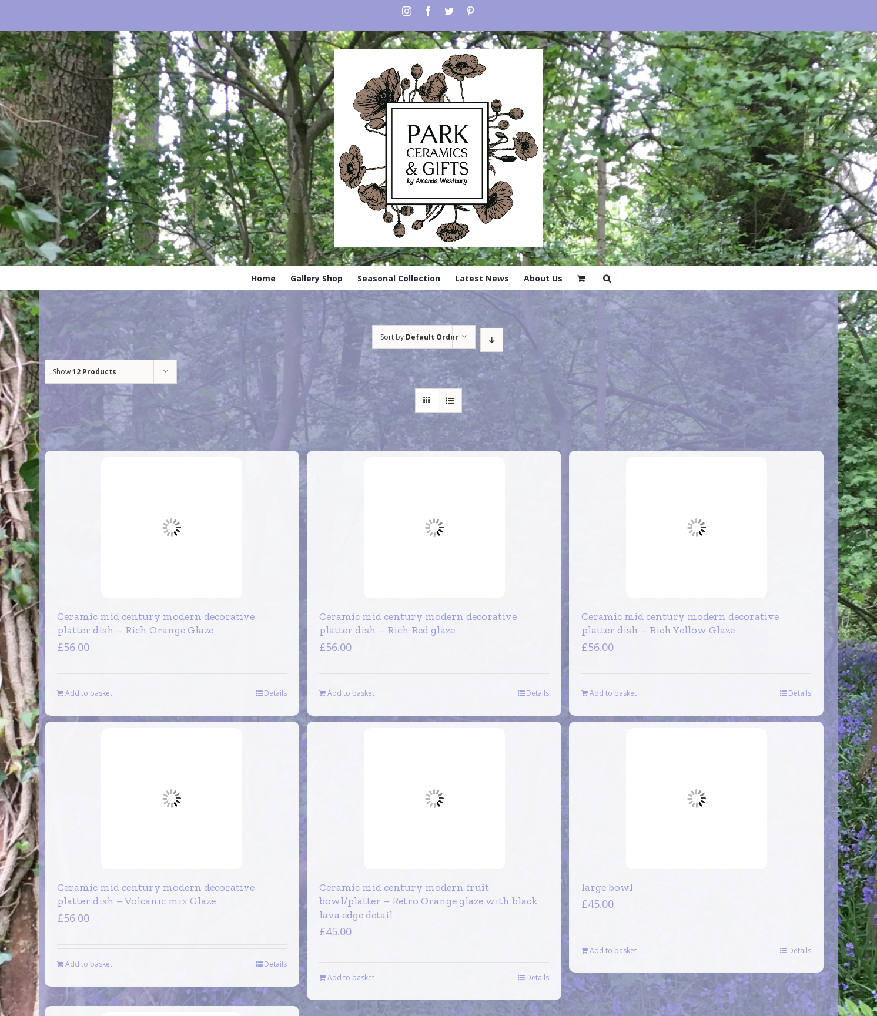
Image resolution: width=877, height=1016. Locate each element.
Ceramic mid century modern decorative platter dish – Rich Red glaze (418, 623)
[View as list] (449, 400)
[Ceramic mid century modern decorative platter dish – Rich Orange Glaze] (171, 527)
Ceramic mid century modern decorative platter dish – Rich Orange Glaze (156, 623)
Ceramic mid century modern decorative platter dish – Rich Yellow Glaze (680, 623)
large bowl (607, 887)
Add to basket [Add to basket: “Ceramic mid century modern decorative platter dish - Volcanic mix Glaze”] (88, 964)
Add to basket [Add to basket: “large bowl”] (613, 950)
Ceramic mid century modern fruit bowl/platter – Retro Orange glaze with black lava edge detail (428, 901)
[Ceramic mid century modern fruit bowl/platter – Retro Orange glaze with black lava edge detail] (434, 798)
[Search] (607, 277)
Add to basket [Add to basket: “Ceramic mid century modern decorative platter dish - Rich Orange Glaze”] (88, 693)
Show (84, 372)
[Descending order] (491, 340)
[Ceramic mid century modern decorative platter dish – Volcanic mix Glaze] (171, 798)
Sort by (419, 337)
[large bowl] (696, 798)
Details (275, 693)
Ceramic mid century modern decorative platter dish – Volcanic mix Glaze (156, 894)
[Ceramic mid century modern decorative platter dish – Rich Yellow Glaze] (696, 527)
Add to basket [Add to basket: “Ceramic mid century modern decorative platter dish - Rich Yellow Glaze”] (613, 693)
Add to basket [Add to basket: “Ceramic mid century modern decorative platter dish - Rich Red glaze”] (350, 693)
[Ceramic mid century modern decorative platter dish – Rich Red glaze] (434, 527)
